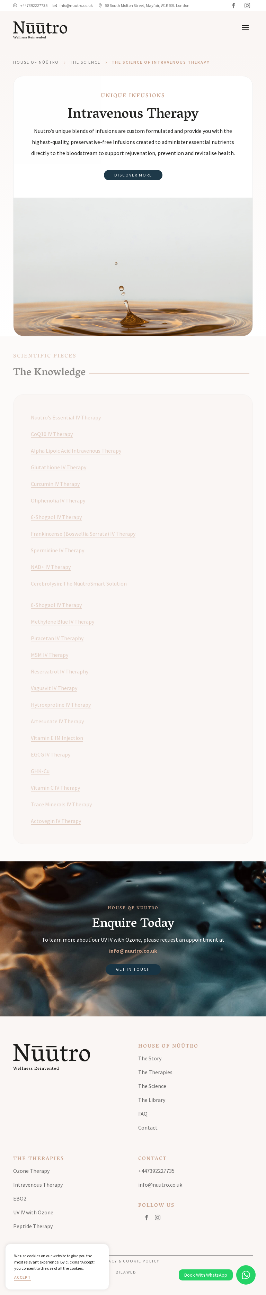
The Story (149, 1058)
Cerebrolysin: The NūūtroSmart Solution (79, 583)
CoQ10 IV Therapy (52, 434)
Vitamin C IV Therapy (55, 787)
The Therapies (155, 1072)
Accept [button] (22, 1277)
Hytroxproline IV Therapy (61, 704)
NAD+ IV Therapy (51, 566)
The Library (151, 1099)
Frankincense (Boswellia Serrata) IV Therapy (83, 533)
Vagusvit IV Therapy (54, 688)
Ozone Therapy (31, 1170)
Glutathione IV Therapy (58, 467)
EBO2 (19, 1198)
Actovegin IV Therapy (56, 820)
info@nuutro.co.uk (133, 950)
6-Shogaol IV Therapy (56, 517)
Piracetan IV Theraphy (57, 638)
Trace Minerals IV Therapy (61, 804)
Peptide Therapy (33, 1226)
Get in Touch (133, 969)
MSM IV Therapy (49, 654)
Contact (148, 1127)
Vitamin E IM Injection (57, 737)
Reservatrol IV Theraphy (59, 671)
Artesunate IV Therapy (57, 721)
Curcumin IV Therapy (55, 483)
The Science (85, 62)
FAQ (143, 1113)
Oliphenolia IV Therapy (58, 500)
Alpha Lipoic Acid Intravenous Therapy (76, 450)
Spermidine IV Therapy (57, 550)
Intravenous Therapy (38, 1184)
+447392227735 (156, 1170)
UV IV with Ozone (33, 1212)
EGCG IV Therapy (50, 754)
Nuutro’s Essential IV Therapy (66, 417)
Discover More (133, 175)
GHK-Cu (40, 771)
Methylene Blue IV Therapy (62, 621)
